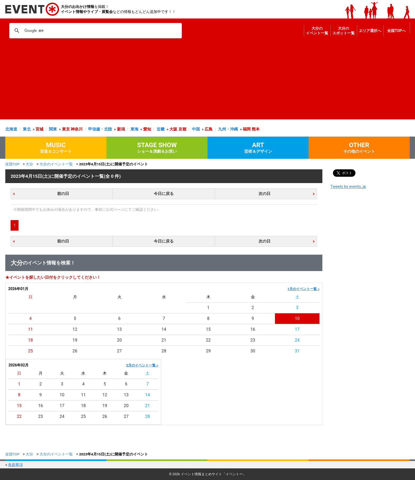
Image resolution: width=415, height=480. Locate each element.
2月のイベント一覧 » (142, 365)
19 (75, 340)
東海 (134, 129)
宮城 (39, 129)
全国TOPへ (396, 31)
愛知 (147, 129)
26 (75, 350)
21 (163, 340)
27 (119, 350)
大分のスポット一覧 (343, 30)
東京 (66, 129)
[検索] (94, 30)
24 (297, 340)
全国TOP (12, 164)
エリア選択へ (370, 31)
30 (252, 350)
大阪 (173, 129)
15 (208, 329)
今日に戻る (164, 193)
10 (297, 318)
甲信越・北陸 (100, 129)
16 (252, 329)
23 (252, 340)
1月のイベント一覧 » (303, 289)
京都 (182, 129)
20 (119, 340)
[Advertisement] (206, 82)
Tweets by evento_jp (348, 186)
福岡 (247, 129)
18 (30, 340)
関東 (53, 129)
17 (297, 329)
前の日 (63, 193)
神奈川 (77, 129)
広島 (209, 129)
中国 (196, 129)
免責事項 (15, 465)
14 (163, 329)
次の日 (264, 193)
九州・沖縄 (228, 129)
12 (75, 329)
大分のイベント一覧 (317, 30)
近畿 (161, 129)
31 (297, 350)
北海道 (11, 129)
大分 (29, 164)
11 (30, 329)
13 (119, 329)
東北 (27, 129)
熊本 (256, 129)
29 (208, 350)
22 (208, 340)
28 (163, 350)
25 (30, 350)
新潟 (121, 129)
